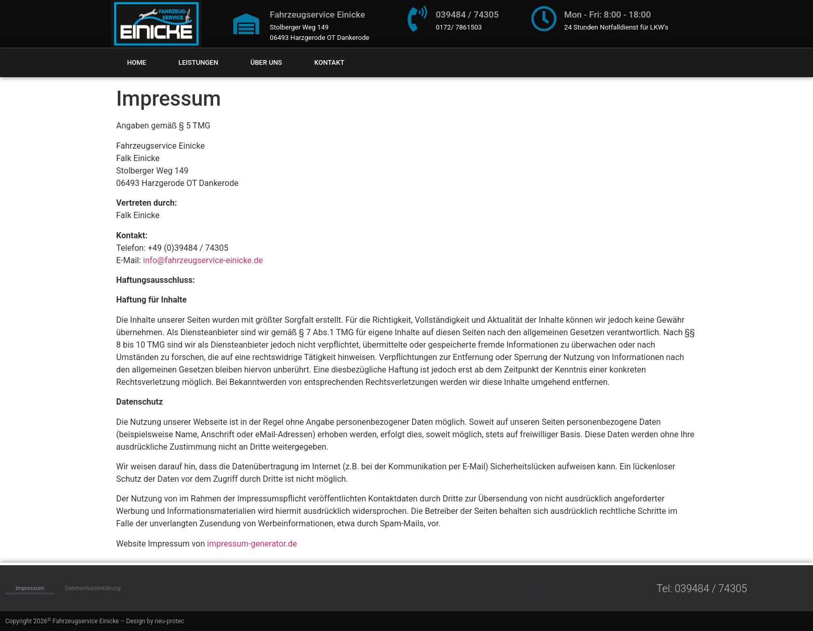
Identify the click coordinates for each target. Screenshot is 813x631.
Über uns (266, 62)
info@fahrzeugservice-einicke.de (203, 260)
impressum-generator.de (252, 544)
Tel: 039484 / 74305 (701, 588)
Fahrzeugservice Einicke (317, 14)
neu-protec (169, 621)
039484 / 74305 (467, 14)
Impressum (30, 588)
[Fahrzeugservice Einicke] (246, 24)
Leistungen (198, 62)
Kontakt (329, 62)
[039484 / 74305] (417, 19)
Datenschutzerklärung (92, 588)
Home (136, 62)
